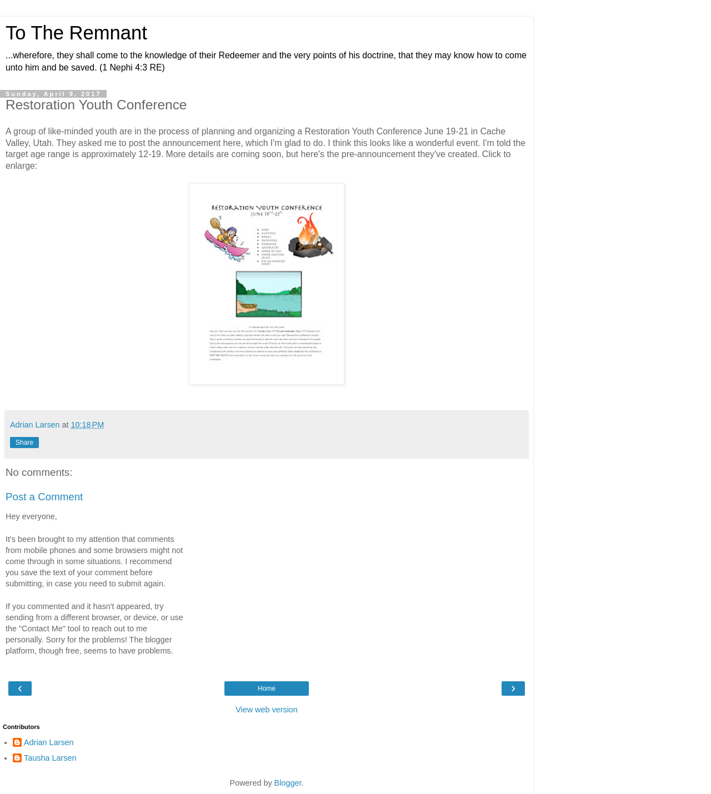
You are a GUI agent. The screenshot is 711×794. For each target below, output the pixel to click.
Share (24, 442)
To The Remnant (76, 32)
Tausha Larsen (50, 757)
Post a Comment (44, 496)
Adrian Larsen (49, 742)
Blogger (288, 782)
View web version (267, 709)
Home (267, 688)
